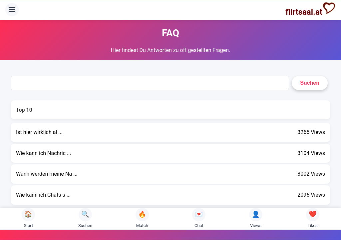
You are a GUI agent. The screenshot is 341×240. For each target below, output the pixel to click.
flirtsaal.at (310, 9)
